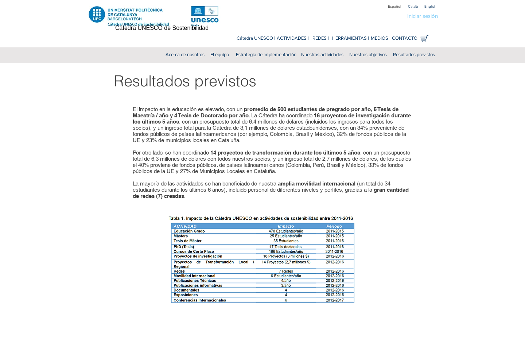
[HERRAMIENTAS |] (350, 38)
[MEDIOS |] (380, 38)
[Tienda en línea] (424, 38)
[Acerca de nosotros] (185, 54)
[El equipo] (219, 54)
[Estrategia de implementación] (266, 54)
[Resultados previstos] (414, 54)
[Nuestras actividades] (322, 54)
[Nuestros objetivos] (368, 54)
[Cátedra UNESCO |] (255, 38)
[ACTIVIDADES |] (293, 38)
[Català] (412, 6)
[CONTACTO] (404, 38)
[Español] (394, 6)
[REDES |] (321, 38)
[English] (430, 6)
